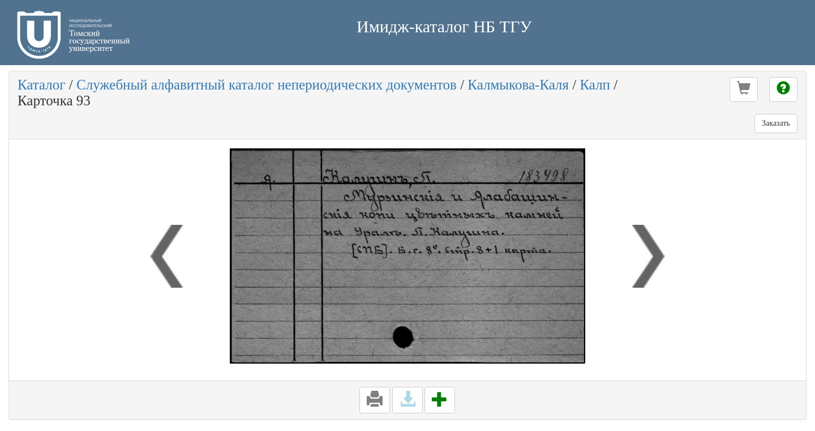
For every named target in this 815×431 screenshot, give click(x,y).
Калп (595, 84)
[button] (744, 89)
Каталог (42, 84)
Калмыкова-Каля (518, 84)
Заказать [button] (776, 123)
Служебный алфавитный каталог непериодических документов (266, 84)
